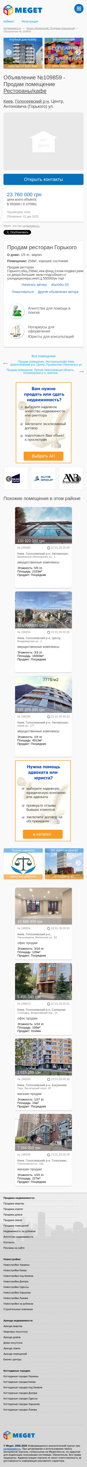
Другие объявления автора (58, 292)
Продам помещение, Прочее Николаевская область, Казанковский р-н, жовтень (40, 372)
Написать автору (34, 284)
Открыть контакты (43, 179)
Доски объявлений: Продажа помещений (50, 28)
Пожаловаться (23, 292)
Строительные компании (18, 1309)
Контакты (9, 1242)
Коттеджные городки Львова (20, 1409)
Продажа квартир (13, 1203)
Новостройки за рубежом (18, 1303)
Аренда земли (11, 1348)
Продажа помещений (16, 1225)
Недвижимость (12, 28)
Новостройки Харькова (17, 1292)
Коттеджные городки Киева (19, 1381)
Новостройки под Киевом (18, 1275)
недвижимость (31, 225)
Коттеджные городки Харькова (21, 1404)
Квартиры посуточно (15, 1331)
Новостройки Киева (14, 1270)
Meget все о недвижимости (43, 1435)
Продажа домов (12, 1214)
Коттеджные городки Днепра (20, 1393)
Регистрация (30, 21)
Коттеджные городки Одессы (20, 1398)
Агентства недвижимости (18, 1236)
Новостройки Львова (15, 1298)
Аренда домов (11, 1337)
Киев (8, 101)
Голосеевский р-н (32, 101)
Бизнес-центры (12, 1359)
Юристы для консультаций (51, 337)
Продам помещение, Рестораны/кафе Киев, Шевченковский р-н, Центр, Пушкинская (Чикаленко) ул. (46, 363)
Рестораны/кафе (25, 91)
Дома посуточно (13, 1342)
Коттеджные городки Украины (21, 1376)
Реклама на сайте (14, 1247)
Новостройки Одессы (16, 1287)
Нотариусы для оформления (41, 329)
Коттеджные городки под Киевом (22, 1387)
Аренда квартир (12, 1326)
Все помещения (43, 356)
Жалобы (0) (60, 284)
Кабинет (8, 21)
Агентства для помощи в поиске (49, 310)
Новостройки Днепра (15, 1281)
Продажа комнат (13, 1209)
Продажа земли (12, 1220)
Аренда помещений (15, 1353)
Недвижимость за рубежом (19, 1231)
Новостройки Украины (16, 1264)
